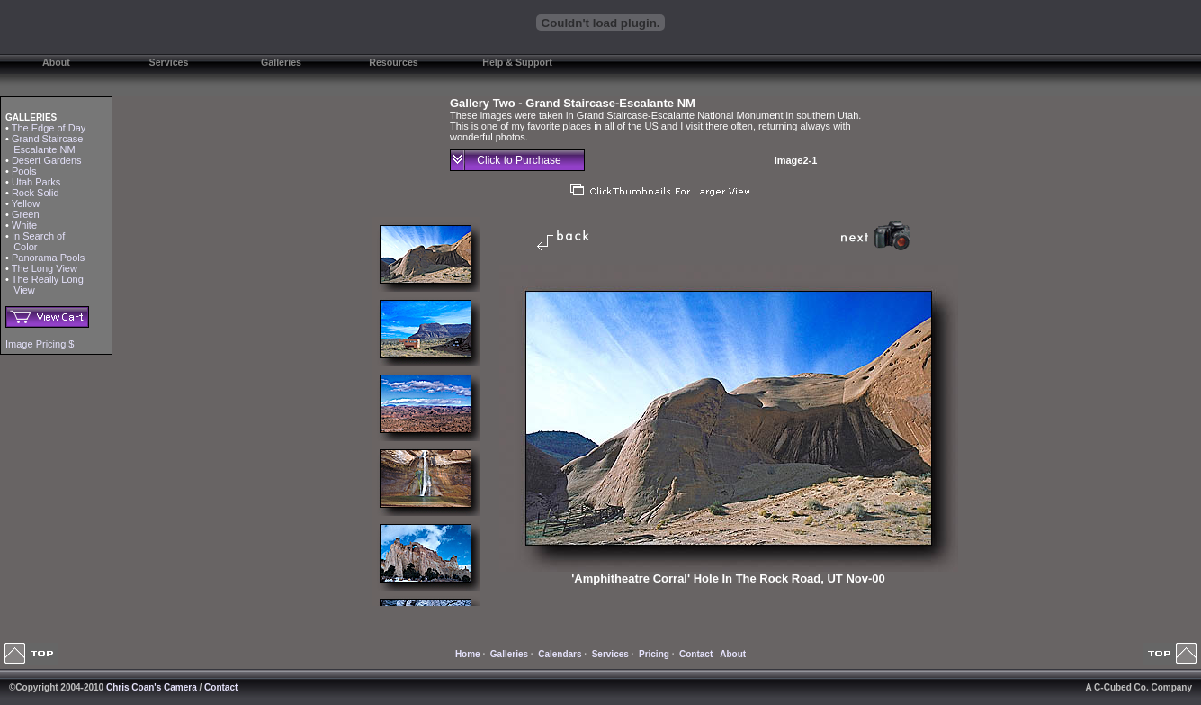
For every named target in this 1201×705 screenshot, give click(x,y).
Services (169, 62)
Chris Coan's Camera (151, 687)
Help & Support (517, 62)
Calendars (559, 654)
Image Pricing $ (39, 344)
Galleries (281, 62)
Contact (696, 654)
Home (467, 654)
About (56, 62)
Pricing (654, 654)
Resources (393, 62)
